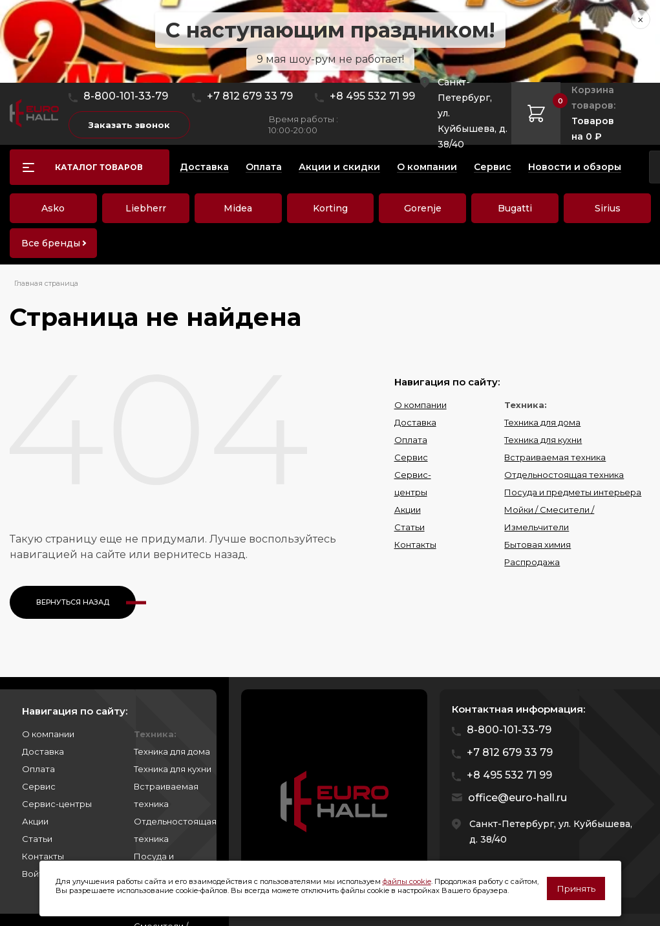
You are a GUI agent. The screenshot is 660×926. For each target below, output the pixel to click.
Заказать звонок (129, 125)
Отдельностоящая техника (564, 474)
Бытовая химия (537, 544)
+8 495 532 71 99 (372, 96)
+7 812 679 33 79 (250, 96)
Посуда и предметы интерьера (572, 492)
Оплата (410, 440)
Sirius (608, 208)
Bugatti (515, 208)
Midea (238, 208)
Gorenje (423, 208)
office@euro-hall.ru (517, 797)
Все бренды (50, 243)
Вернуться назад (72, 602)
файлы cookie (407, 881)
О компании (420, 405)
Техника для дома (542, 422)
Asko (53, 208)
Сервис (411, 457)
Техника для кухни (543, 440)
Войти (35, 873)
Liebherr (145, 208)
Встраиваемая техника (555, 457)
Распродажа (532, 562)
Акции (407, 509)
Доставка (415, 422)
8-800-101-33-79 (125, 96)
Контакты (415, 544)
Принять (576, 888)
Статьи (409, 527)
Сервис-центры (57, 804)
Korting (330, 208)
